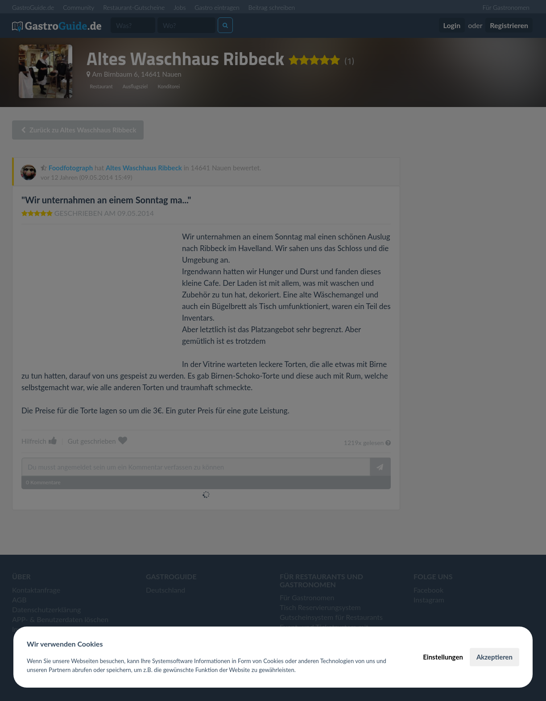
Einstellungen (443, 657)
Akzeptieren (494, 657)
